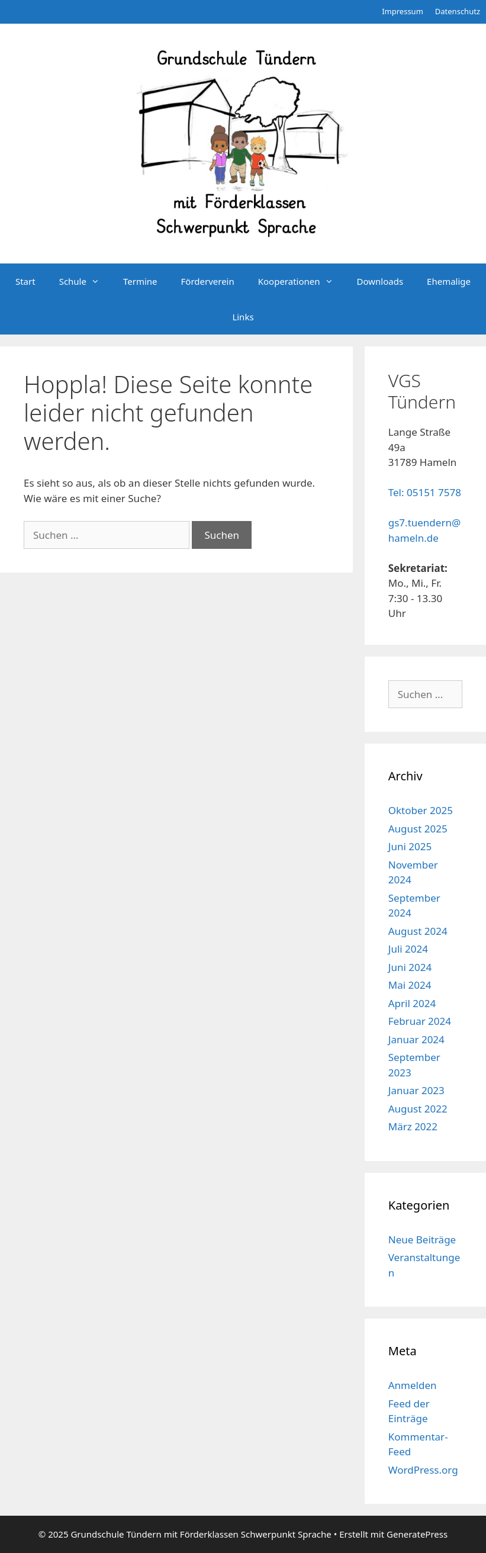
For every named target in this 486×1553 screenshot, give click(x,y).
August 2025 (418, 828)
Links (242, 317)
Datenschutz (457, 11)
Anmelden (412, 1385)
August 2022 (418, 1108)
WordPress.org (423, 1470)
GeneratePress (417, 1534)
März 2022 (412, 1126)
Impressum (402, 11)
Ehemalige (449, 281)
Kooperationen (301, 281)
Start (25, 281)
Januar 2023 (416, 1090)
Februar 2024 (419, 1021)
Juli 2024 (408, 949)
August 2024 (418, 931)
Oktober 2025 (420, 810)
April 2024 (412, 1003)
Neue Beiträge (422, 1239)
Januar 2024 (416, 1039)
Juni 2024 (410, 967)
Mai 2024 (410, 985)
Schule (85, 281)
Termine (140, 281)
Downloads (380, 281)
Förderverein (207, 281)
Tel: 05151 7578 (424, 492)
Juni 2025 (410, 846)
